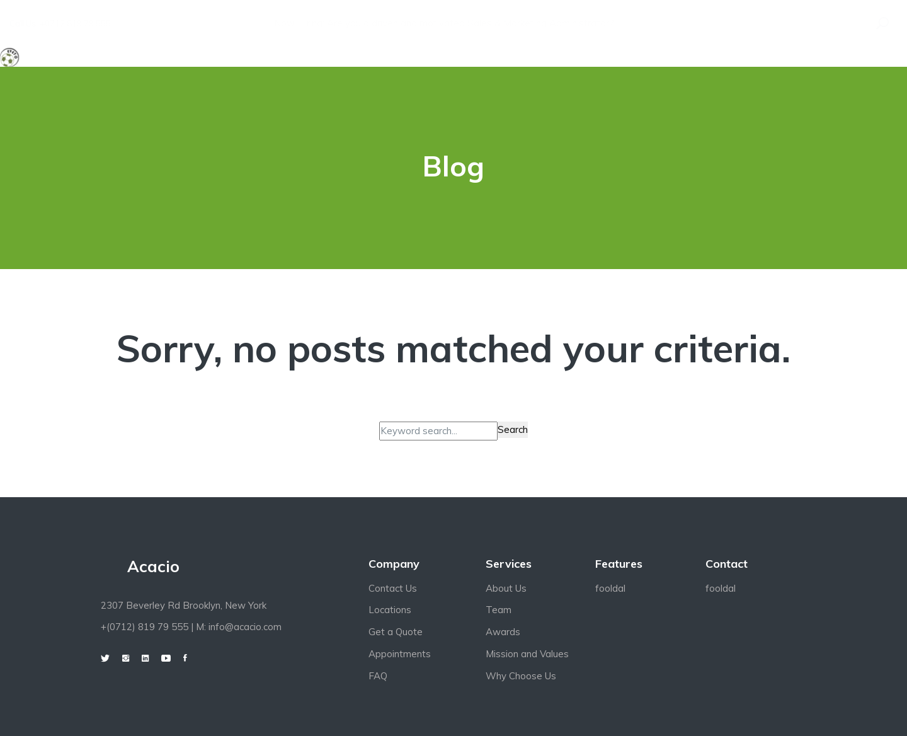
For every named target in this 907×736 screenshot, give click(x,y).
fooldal (610, 588)
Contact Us (392, 588)
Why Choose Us (521, 676)
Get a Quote (395, 632)
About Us (506, 588)
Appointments (399, 654)
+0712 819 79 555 (75, 23)
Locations (389, 610)
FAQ (377, 676)
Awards (503, 632)
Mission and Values (527, 654)
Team (498, 610)
